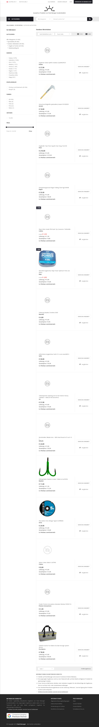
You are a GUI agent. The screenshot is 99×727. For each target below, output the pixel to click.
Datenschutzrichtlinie (56, 703)
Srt (40, 399)
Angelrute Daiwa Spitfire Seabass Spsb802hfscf (52, 62)
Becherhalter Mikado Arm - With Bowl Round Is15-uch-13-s (55, 438)
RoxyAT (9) (12, 89)
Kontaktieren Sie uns (78, 709)
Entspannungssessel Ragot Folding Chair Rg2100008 (54, 187)
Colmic (41, 231)
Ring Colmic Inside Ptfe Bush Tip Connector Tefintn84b (54, 229)
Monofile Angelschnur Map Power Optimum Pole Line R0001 (54, 271)
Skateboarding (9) (14, 48)
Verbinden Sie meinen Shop (83, 2)
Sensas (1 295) (13, 66)
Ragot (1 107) (13, 71)
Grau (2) (11, 103)
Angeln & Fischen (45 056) (16, 46)
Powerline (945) (13, 75)
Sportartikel (19, 25)
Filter (30, 131)
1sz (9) (11, 118)
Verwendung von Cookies (58, 706)
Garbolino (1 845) (14, 60)
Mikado (41, 441)
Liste (88, 34)
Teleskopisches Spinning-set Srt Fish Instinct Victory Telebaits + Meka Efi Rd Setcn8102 (53, 396)
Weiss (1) (11, 108)
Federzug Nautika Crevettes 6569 (48, 312)
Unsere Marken (77, 706)
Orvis (40, 522)
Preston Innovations (45, 606)
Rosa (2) (11, 106)
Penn (40, 148)
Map (40, 274)
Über (70, 2)
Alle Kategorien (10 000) (13, 39)
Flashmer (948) (13, 73)
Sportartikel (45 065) (13, 41)
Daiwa (41, 64)
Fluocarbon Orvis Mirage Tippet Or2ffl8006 (51, 521)
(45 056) (11, 99)
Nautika (41, 314)
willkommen (10, 25)
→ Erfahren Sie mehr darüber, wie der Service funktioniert (22, 709)
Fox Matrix (42, 649)
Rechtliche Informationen (57, 709)
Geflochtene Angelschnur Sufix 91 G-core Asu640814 (54, 354)
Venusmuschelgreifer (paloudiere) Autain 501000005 (54, 104)
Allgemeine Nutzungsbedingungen (60, 701)
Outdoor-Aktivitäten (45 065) (16, 44)
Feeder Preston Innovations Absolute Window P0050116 (55, 604)
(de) (23, 2)
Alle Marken (51, 2)
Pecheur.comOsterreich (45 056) (18, 87)
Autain (41, 106)
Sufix (40, 356)
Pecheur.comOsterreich (48, 74)
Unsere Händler (62, 2)
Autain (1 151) (13, 69)
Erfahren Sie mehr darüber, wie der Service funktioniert (53, 692)
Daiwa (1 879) (13, 58)
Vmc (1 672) (12, 62)
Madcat (41, 481)
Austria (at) (11, 2)
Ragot (41, 189)
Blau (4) (11, 101)
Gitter (80, 34)
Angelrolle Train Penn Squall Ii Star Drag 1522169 (53, 146)
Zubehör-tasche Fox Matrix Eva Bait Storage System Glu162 (54, 646)
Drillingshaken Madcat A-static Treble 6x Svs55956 (53, 479)
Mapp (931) (12, 77)
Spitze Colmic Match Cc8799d (47, 562)
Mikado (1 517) (13, 64)
